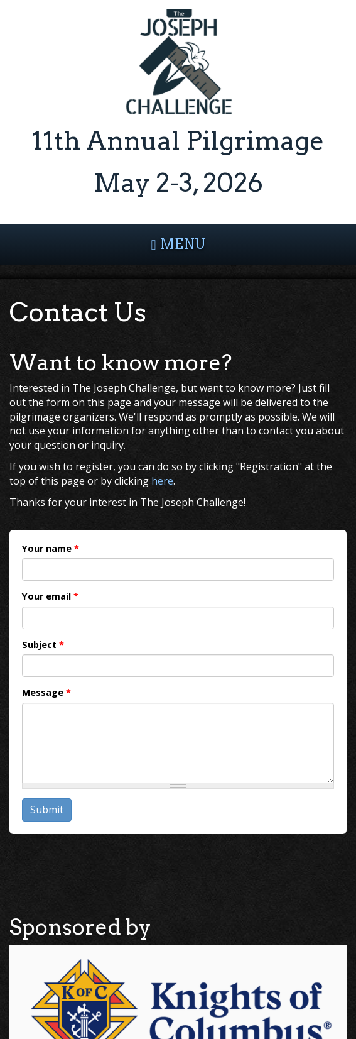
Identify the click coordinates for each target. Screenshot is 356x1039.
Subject (43, 645)
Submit (46, 809)
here (162, 481)
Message (46, 692)
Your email (50, 596)
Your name (50, 548)
